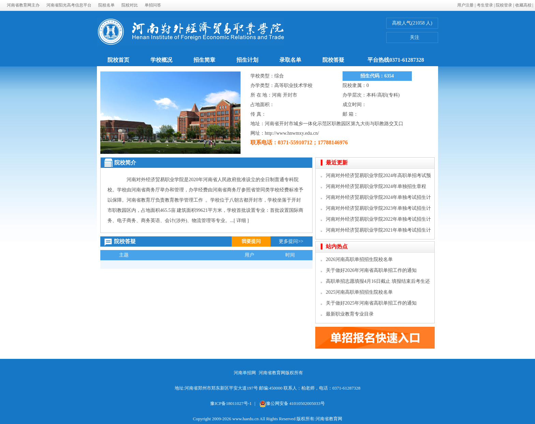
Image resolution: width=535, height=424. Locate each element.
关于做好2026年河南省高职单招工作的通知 (371, 270)
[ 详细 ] (241, 220)
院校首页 (118, 60)
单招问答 (153, 5)
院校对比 (129, 5)
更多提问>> (291, 241)
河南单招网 (245, 372)
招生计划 (247, 60)
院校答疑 (333, 60)
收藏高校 (523, 5)
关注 (410, 38)
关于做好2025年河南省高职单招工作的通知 (371, 303)
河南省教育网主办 (23, 5)
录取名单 (290, 60)
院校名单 (106, 5)
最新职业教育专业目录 (350, 314)
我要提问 (251, 241)
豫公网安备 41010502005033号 (292, 403)
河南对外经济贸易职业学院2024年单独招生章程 (376, 186)
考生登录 (485, 5)
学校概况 (161, 60)
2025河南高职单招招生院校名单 (359, 292)
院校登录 (504, 5)
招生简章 (204, 60)
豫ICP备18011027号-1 (231, 403)
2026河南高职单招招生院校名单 (359, 259)
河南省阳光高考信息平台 (68, 5)
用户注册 (465, 5)
